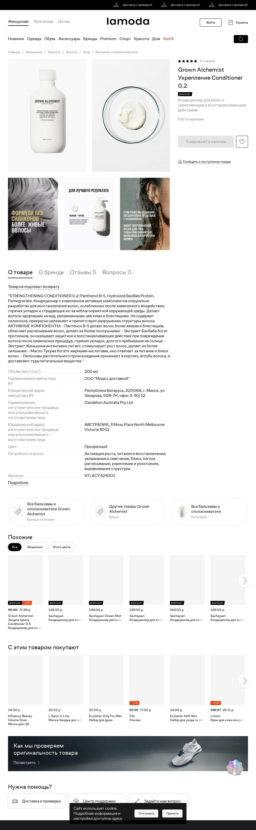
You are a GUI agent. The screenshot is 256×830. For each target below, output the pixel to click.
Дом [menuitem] (156, 38)
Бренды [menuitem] (90, 38)
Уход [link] (86, 52)
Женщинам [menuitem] (18, 21)
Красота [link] (54, 52)
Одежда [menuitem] (34, 38)
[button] (241, 39)
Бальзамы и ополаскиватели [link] (117, 52)
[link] (134, 5)
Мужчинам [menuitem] (43, 21)
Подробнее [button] (18, 482)
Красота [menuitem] (141, 38)
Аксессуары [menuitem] (69, 38)
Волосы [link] (71, 52)
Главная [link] (14, 52)
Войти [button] (210, 22)
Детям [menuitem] (64, 21)
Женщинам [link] (34, 52)
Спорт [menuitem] (125, 38)
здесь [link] (117, 818)
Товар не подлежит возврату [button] (34, 286)
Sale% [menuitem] (168, 38)
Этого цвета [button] (61, 547)
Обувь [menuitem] (50, 38)
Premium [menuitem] (108, 38)
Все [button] (15, 547)
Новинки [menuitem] (16, 38)
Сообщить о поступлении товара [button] (207, 161)
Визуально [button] (35, 547)
